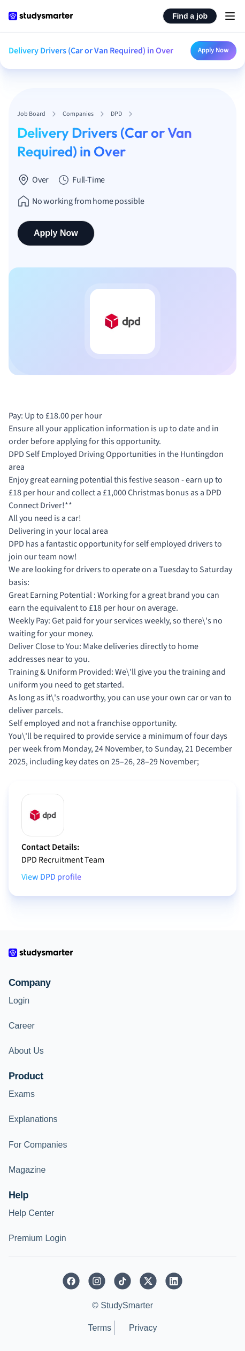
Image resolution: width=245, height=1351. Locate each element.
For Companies (38, 1144)
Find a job (190, 16)
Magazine (27, 1169)
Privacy (143, 1327)
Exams (22, 1094)
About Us (26, 1050)
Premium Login (37, 1238)
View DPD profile (51, 877)
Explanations (33, 1119)
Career (22, 1025)
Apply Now (213, 50)
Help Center (31, 1213)
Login (19, 1000)
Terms (99, 1327)
